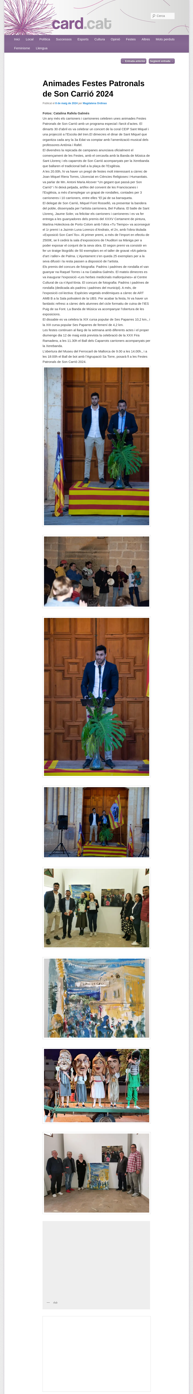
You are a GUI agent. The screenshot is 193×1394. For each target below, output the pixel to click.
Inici (17, 39)
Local (30, 39)
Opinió (115, 39)
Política (44, 39)
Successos (64, 39)
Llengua (41, 48)
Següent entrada (161, 61)
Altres (146, 39)
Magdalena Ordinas (95, 103)
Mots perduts (165, 39)
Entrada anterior (133, 61)
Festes (131, 39)
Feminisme (22, 48)
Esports (82, 39)
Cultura (99, 39)
